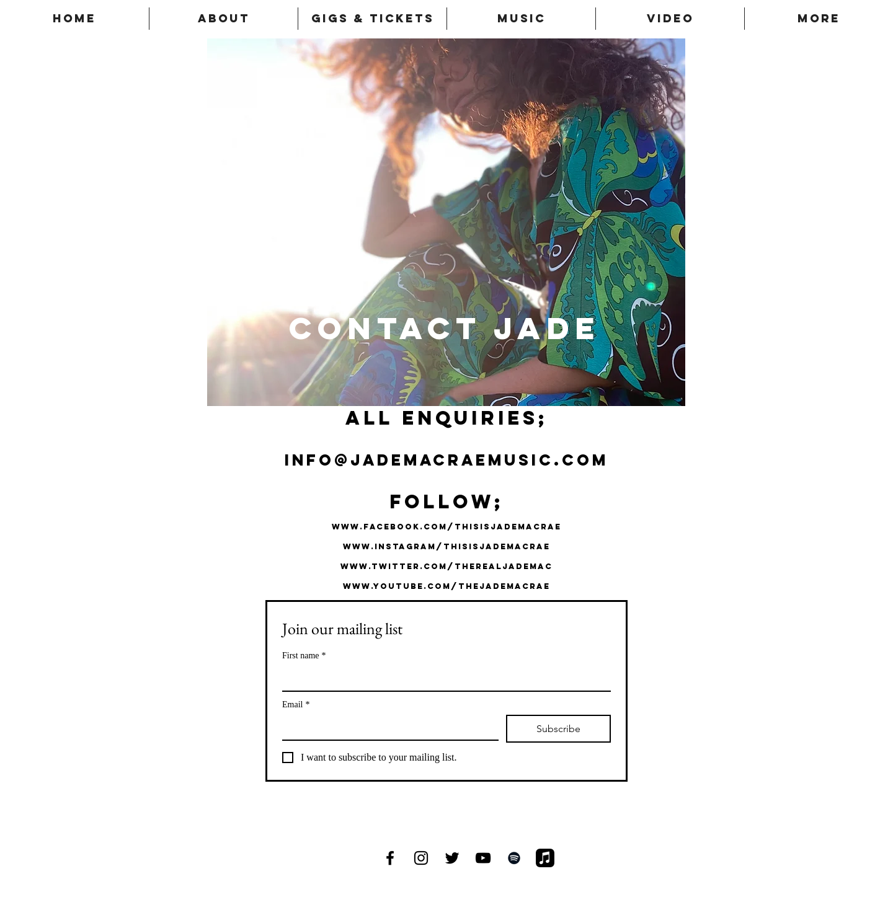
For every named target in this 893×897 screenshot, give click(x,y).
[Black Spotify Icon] (514, 858)
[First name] (442, 678)
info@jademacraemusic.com (446, 460)
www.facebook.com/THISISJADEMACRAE (446, 526)
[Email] (386, 727)
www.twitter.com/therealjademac (446, 566)
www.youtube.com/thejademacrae (446, 586)
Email (295, 704)
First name (304, 655)
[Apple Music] (545, 858)
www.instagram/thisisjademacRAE (446, 546)
